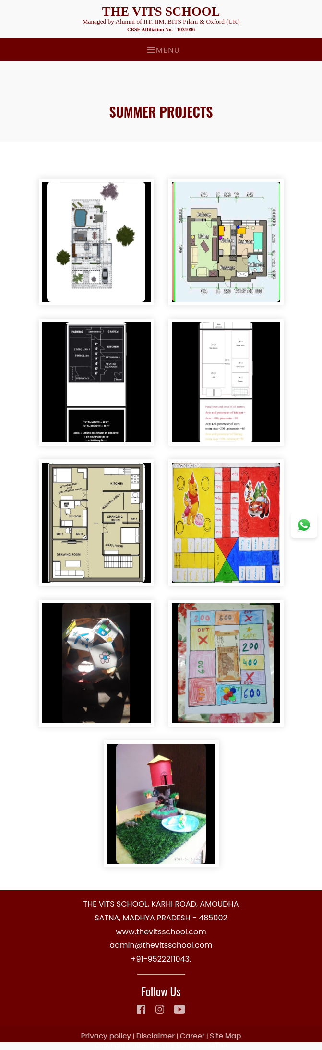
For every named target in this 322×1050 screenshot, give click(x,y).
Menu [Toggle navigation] (163, 50)
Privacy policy (106, 1036)
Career (192, 1036)
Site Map (225, 1036)
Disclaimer (155, 1036)
